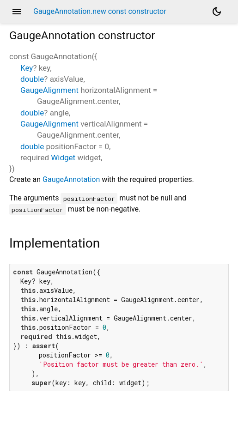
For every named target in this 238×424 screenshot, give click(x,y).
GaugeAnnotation (71, 179)
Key (26, 68)
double (32, 79)
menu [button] (16, 11)
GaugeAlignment (49, 90)
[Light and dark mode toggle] (216, 11)
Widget (63, 157)
